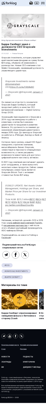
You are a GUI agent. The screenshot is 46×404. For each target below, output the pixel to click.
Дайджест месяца (32, 367)
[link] (9, 4)
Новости (5, 357)
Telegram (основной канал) (6, 254)
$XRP (32, 202)
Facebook (6, 237)
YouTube (9, 336)
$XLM (26, 202)
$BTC (32, 199)
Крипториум (29, 362)
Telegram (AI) (3, 336)
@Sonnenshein (12, 84)
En (37, 3)
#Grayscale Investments (14, 40)
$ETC (8, 202)
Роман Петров (17, 53)
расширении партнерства (15, 225)
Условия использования (29, 345)
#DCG (3, 40)
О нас (3, 349)
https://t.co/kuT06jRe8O (22, 87)
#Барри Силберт (30, 40)
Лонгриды (6, 362)
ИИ (2, 367)
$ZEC (38, 202)
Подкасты (28, 357)
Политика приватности (10, 345)
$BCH (38, 199)
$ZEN (14, 202)
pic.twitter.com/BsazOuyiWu (19, 205)
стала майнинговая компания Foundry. (24, 223)
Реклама (23, 349)
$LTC (20, 202)
